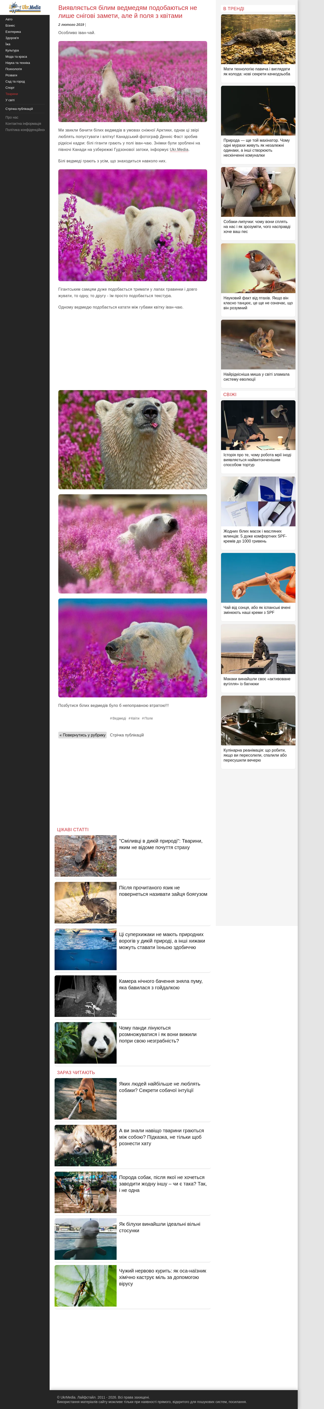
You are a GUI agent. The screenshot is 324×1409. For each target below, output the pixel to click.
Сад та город (15, 81)
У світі (10, 100)
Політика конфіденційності (26, 130)
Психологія (13, 69)
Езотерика (13, 32)
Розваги (11, 75)
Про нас (11, 117)
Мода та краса (16, 56)
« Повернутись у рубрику (82, 735)
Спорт (10, 88)
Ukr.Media (179, 149)
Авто (8, 19)
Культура (12, 50)
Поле (148, 718)
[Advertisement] (132, 350)
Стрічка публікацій (127, 735)
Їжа (7, 44)
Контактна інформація (23, 124)
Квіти (135, 718)
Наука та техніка (17, 63)
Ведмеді (119, 718)
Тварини (11, 94)
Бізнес (10, 25)
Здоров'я (12, 38)
